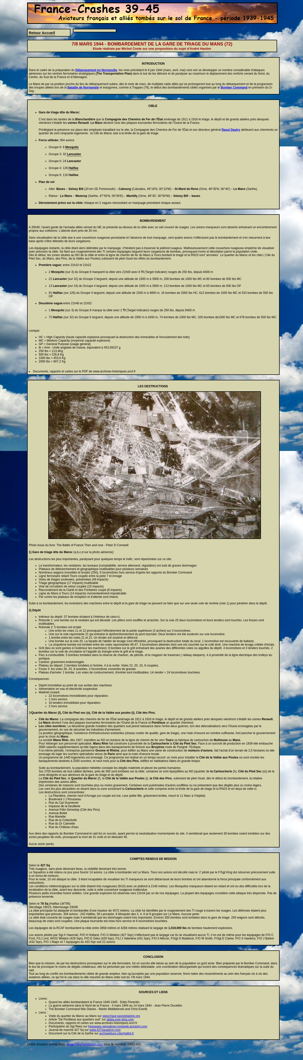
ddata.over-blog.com (120, 1019)
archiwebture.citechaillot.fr (116, 1033)
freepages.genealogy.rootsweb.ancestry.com (117, 1026)
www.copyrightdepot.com (85, 1044)
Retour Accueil (42, 33)
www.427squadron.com (105, 1030)
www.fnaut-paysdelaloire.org (121, 1016)
